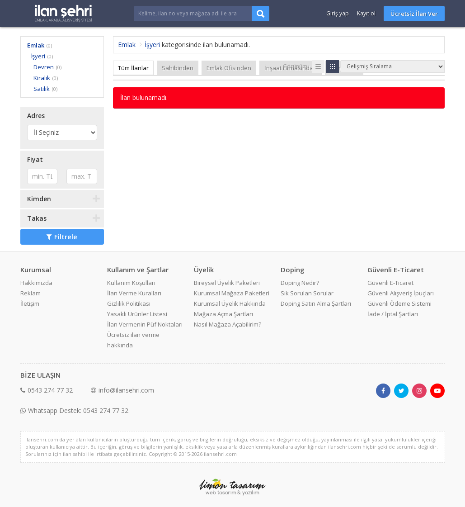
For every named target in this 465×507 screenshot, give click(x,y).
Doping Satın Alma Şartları (316, 303)
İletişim (29, 303)
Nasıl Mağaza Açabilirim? (227, 324)
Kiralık (41, 78)
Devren (43, 67)
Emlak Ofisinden (229, 68)
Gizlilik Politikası (128, 303)
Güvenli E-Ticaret (390, 283)
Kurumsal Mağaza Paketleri (231, 293)
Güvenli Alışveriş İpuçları (400, 293)
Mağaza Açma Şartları (223, 314)
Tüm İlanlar (133, 68)
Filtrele (62, 236)
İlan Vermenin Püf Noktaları (145, 324)
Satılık (41, 89)
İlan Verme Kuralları (134, 293)
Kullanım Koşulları (131, 283)
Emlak (35, 45)
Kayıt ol (366, 13)
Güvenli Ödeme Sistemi (399, 303)
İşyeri (37, 56)
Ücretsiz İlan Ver (414, 13)
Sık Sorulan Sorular (307, 293)
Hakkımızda (36, 283)
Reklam (30, 293)
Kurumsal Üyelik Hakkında (230, 303)
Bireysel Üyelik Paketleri (227, 283)
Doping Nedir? (300, 283)
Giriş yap (337, 13)
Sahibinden (177, 68)
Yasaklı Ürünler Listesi (137, 314)
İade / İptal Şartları (392, 314)
